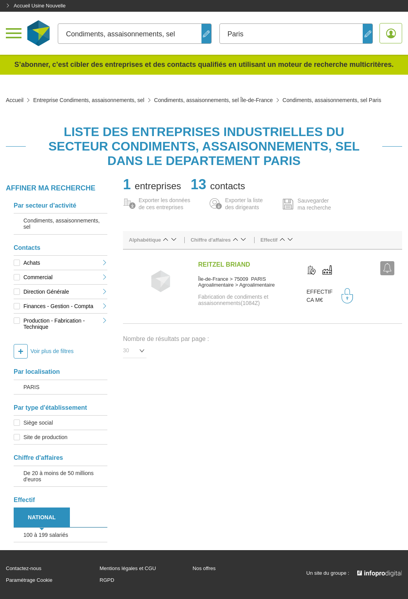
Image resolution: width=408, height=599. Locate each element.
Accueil (14, 100)
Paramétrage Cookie (29, 580)
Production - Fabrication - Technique (65, 323)
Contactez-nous (23, 568)
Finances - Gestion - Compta (65, 306)
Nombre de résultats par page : (166, 338)
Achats (65, 263)
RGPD (107, 580)
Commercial (65, 277)
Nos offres (204, 568)
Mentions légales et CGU (128, 568)
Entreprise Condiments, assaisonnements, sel (88, 100)
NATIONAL (41, 517)
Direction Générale (65, 292)
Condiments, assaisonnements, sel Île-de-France (213, 100)
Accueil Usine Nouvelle (36, 6)
